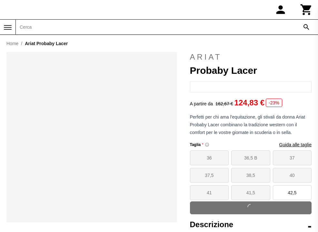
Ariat (206, 57)
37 (292, 157)
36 (209, 157)
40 (292, 175)
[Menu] (7, 27)
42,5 (292, 192)
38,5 (250, 175)
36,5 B (250, 157)
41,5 (250, 192)
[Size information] (207, 144)
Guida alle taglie (295, 144)
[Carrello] (306, 9)
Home (12, 43)
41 (209, 192)
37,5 (209, 175)
